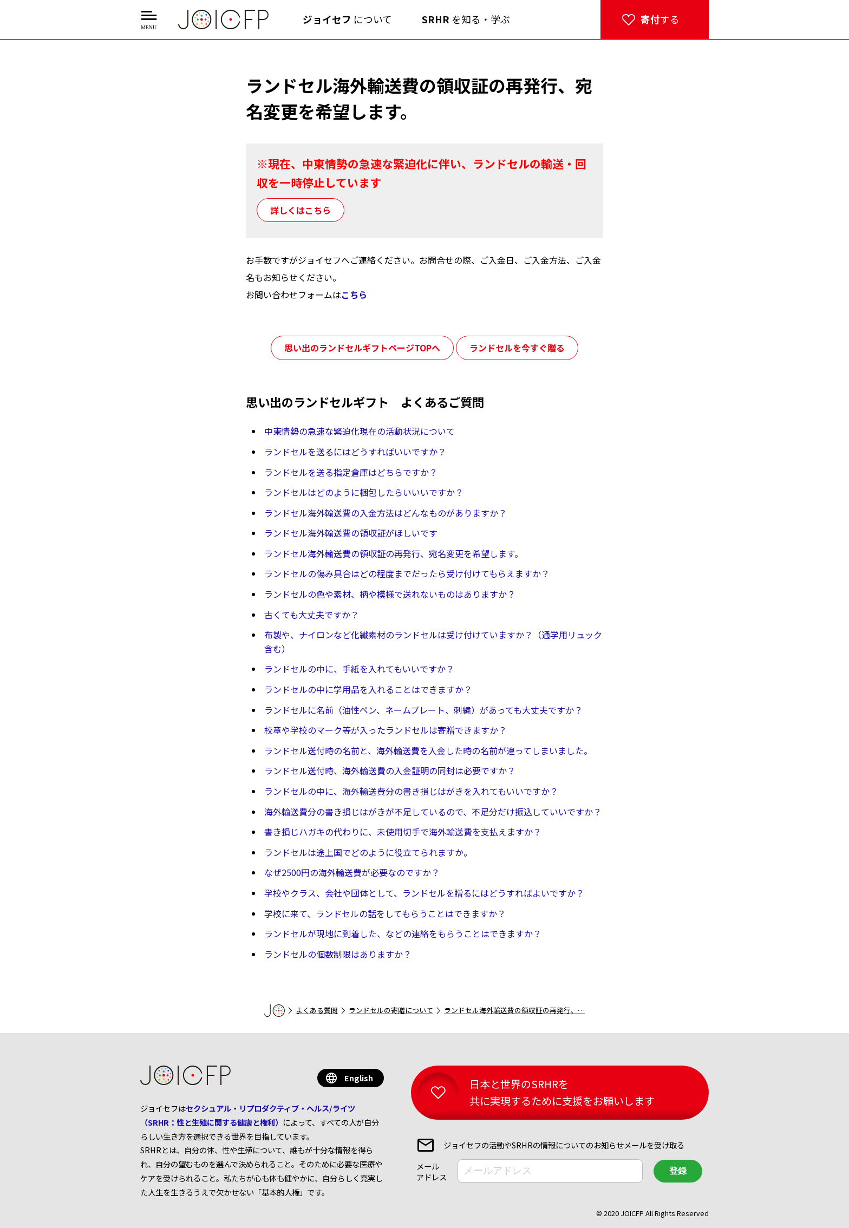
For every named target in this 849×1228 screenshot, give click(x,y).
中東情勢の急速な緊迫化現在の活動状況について (359, 430)
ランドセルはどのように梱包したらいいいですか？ (363, 492)
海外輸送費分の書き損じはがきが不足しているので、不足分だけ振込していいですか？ (433, 811)
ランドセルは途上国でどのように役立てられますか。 (368, 852)
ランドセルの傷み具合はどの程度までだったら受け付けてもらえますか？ (407, 573)
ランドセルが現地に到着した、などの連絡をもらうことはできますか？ (402, 933)
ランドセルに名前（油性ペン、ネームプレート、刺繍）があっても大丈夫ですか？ (423, 709)
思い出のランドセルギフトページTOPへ (362, 347)
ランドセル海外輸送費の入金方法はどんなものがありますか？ (385, 512)
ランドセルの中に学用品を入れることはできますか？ (368, 689)
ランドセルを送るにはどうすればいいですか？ (355, 451)
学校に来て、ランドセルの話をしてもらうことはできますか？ (385, 913)
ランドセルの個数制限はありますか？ (338, 954)
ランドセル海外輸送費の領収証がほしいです (350, 532)
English (358, 1077)
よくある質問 (317, 1010)
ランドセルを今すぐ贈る (517, 347)
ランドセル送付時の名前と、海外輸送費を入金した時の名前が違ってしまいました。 (428, 750)
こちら (354, 294)
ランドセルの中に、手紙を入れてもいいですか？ (359, 668)
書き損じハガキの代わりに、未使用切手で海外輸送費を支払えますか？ (402, 831)
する (660, 19)
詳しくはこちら (300, 210)
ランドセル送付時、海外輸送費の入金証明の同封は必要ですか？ (389, 770)
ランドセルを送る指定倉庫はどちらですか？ (350, 472)
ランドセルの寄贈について (391, 1010)
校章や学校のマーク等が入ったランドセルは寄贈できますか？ (385, 729)
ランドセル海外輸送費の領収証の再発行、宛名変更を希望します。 (393, 553)
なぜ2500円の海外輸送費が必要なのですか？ (352, 872)
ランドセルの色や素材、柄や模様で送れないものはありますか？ (389, 593)
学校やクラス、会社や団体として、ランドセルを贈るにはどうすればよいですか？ (424, 892)
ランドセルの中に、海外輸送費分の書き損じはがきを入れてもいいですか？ (411, 791)
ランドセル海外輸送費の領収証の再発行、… (514, 1010)
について (347, 19)
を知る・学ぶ (466, 19)
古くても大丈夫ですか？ (311, 614)
